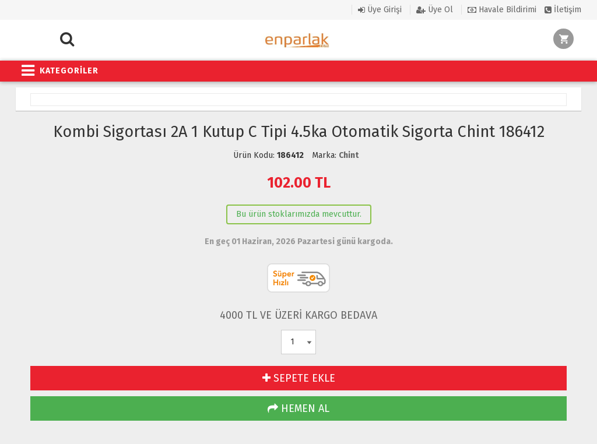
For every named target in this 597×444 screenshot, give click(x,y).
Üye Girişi (380, 10)
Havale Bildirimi (502, 10)
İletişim (563, 10)
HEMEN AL (298, 408)
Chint (349, 155)
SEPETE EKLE (298, 378)
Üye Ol (434, 10)
